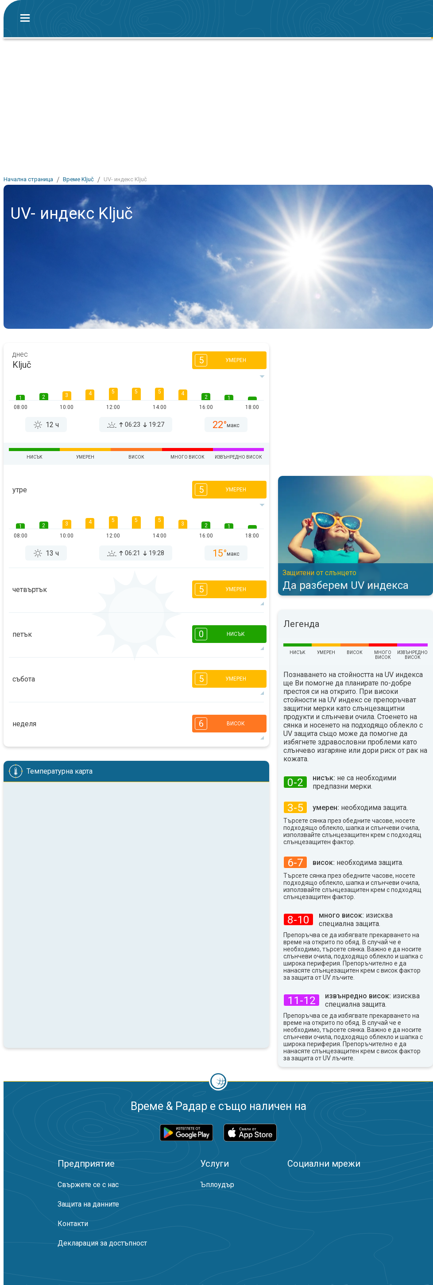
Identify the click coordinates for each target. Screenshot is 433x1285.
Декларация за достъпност (102, 1243)
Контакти (73, 1223)
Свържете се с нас (88, 1184)
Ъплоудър (217, 1184)
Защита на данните (88, 1204)
